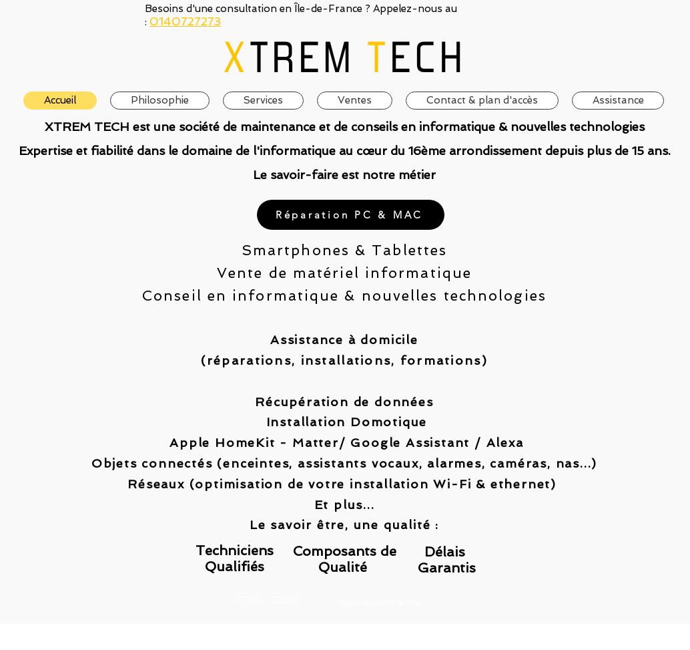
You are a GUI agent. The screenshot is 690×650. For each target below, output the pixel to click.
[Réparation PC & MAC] (350, 215)
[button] (354, 101)
